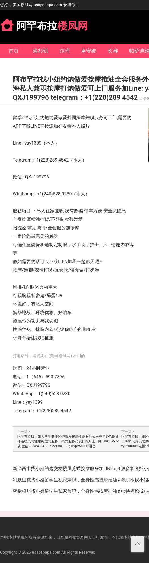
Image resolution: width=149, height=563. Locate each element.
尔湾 (64, 51)
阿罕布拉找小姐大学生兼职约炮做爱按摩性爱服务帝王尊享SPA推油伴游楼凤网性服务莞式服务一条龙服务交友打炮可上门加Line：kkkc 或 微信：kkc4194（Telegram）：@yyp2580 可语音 (68, 441)
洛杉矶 (40, 51)
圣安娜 (88, 51)
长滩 (113, 51)
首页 (13, 51)
